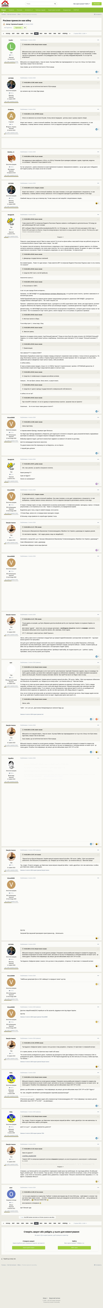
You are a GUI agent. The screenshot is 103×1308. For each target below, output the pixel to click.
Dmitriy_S (11, 152)
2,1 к (11, 229)
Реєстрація (97, 3)
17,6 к (11, 432)
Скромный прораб (17, 24)
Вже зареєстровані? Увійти (82, 4)
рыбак (36, 464)
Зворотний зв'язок (54, 1298)
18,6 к (11, 1087)
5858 (18, 33)
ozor (10, 1187)
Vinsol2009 (11, 417)
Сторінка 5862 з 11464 (80, 33)
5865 (50, 33)
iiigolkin (11, 758)
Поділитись (8, 27)
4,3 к (11, 1202)
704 (11, 124)
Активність (29, 10)
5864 (45, 33)
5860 (27, 33)
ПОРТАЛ (76, 10)
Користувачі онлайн (54, 10)
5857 (13, 33)
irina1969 (26, 1217)
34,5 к (11, 93)
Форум (3, 10)
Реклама (19, 10)
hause (36, 219)
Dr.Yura (37, 1192)
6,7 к (11, 55)
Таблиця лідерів (40, 10)
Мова (45, 1298)
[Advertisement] (54, 144)
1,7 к (11, 537)
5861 (31, 33)
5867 (59, 33)
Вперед (65, 33)
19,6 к (11, 167)
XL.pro (36, 156)
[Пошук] (39, 4)
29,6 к (11, 773)
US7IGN (11, 78)
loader (11, 40)
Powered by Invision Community (51, 1302)
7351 (36, 527)
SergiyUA (11, 214)
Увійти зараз (74, 1247)
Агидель (11, 109)
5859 (22, 33)
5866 (54, 33)
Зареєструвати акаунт (28, 1247)
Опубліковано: (28, 40)
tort (11, 662)
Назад (8, 33)
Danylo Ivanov (38, 44)
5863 (41, 33)
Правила (11, 10)
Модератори (67, 10)
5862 (36, 33)
